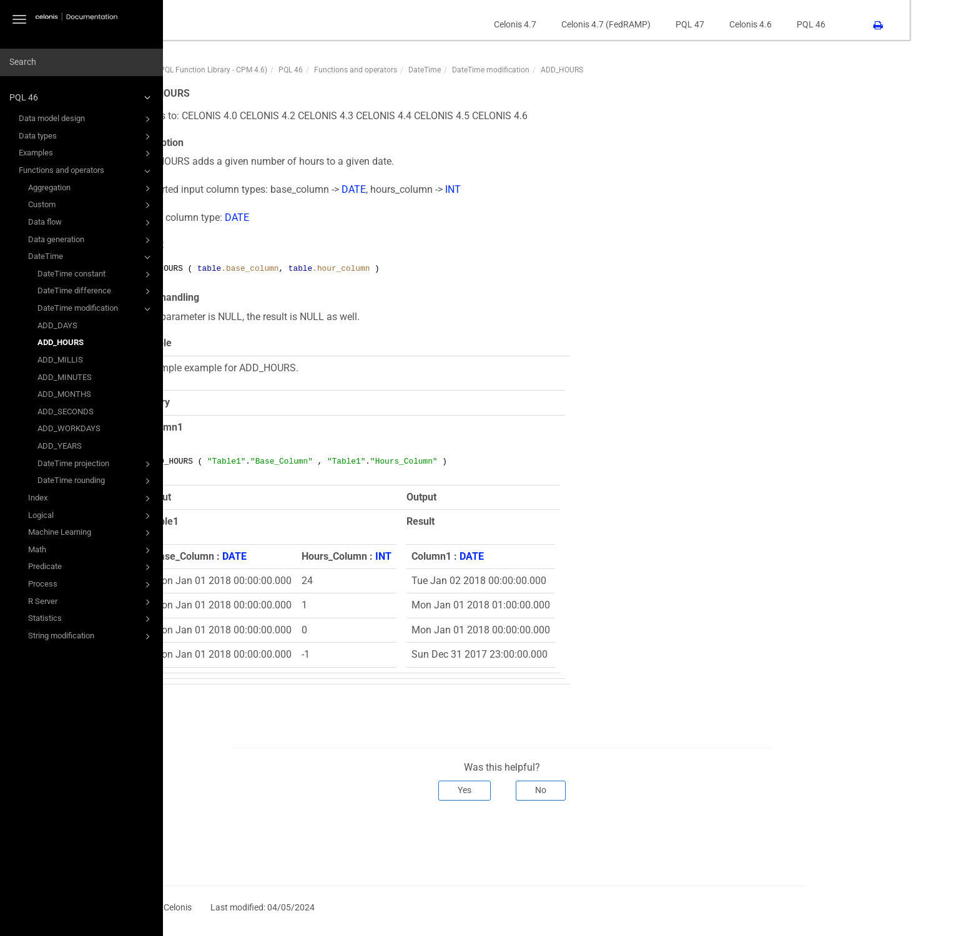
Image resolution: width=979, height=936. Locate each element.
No (610, 790)
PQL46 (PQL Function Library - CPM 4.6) (269, 70)
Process (91, 585)
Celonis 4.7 (584, 24)
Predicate (91, 567)
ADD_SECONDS (65, 411)
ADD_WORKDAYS (69, 428)
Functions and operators (86, 171)
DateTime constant (95, 274)
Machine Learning (91, 533)
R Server (91, 602)
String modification (91, 636)
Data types (86, 137)
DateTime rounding (95, 481)
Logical (91, 516)
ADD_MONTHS (64, 394)
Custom (91, 205)
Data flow (91, 223)
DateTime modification (95, 309)
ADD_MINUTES (64, 377)
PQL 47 (759, 24)
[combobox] (81, 62)
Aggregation (91, 188)
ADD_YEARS (59, 446)
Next (859, 842)
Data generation (91, 240)
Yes (534, 790)
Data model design (86, 119)
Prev (220, 842)
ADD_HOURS (60, 342)
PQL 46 (81, 97)
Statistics (91, 619)
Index (91, 498)
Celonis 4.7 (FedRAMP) (675, 24)
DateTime (91, 257)
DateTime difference (95, 291)
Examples (86, 153)
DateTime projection (95, 464)
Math (91, 550)
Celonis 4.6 (820, 24)
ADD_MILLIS (60, 359)
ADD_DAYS (57, 325)
